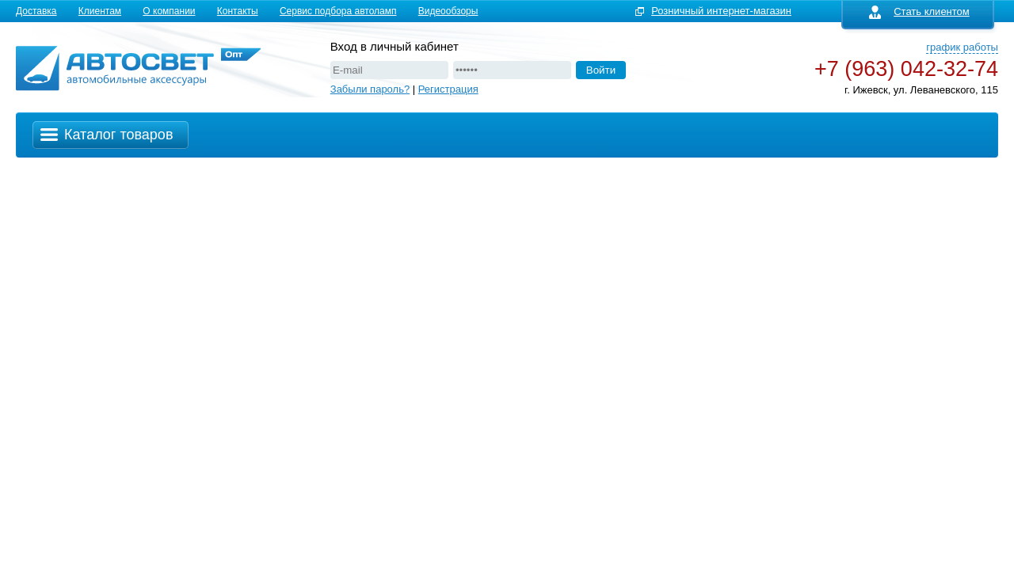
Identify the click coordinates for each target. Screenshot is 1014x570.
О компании (169, 11)
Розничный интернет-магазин (721, 11)
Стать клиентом (919, 11)
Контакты (237, 11)
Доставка (36, 11)
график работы (962, 47)
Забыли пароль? (370, 89)
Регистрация (448, 89)
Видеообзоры (448, 11)
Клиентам (99, 11)
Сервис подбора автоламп (338, 11)
